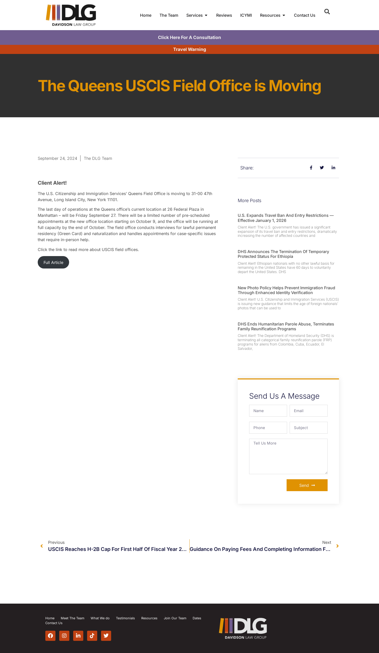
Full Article (53, 262)
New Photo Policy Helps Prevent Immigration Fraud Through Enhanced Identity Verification (286, 290)
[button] (327, 12)
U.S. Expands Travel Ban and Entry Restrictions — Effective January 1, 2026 (286, 218)
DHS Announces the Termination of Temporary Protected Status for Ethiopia (283, 254)
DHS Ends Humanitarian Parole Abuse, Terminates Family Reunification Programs (286, 326)
